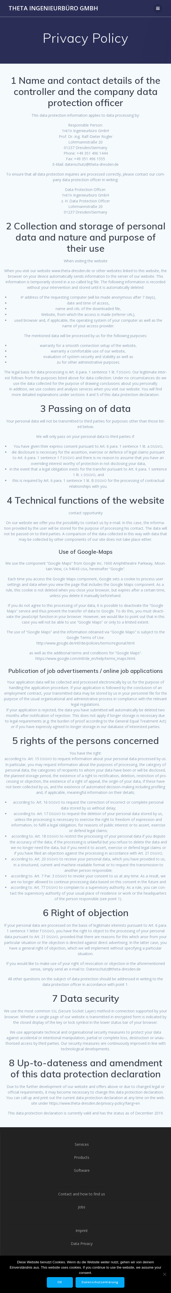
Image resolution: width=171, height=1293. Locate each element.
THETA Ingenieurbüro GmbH (53, 8)
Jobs (81, 1206)
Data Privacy (82, 1243)
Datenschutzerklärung (100, 1282)
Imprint (82, 1230)
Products (81, 1157)
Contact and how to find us (81, 1193)
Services (82, 1144)
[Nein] (164, 1274)
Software (82, 1170)
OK (59, 1282)
